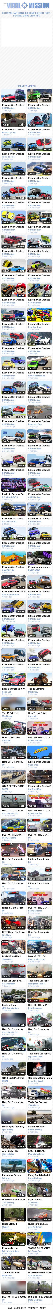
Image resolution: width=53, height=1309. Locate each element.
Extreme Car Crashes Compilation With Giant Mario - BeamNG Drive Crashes (14, 300)
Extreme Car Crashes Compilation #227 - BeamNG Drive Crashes (13, 275)
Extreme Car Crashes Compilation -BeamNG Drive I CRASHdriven (13, 129)
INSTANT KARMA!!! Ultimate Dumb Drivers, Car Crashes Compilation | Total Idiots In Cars (14, 956)
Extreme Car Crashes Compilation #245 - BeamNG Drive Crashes (13, 178)
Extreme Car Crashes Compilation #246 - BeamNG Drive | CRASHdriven (13, 251)
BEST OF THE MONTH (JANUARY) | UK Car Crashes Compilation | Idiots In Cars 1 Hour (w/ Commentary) (13, 835)
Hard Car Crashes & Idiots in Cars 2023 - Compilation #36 (12, 762)
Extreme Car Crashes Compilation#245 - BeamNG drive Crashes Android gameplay (14, 154)
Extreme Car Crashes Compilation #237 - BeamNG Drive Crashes (13, 348)
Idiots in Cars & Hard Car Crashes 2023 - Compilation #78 (12, 908)
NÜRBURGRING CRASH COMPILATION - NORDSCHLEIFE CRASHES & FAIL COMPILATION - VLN (14, 1200)
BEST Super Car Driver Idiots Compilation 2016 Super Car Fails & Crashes (14, 932)
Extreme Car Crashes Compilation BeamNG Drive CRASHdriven (13, 227)
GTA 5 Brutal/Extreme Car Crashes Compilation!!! (13, 1078)
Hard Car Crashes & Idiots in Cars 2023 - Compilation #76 (12, 859)
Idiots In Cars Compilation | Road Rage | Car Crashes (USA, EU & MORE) (12, 1005)
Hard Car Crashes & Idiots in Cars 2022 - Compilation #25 (12, 883)
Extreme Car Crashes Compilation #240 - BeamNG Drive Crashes (13, 446)
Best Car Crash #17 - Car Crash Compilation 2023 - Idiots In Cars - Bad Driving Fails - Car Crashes (14, 981)
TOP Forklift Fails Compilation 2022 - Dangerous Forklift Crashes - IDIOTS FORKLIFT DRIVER (12, 1272)
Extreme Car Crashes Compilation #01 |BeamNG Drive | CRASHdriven (13, 567)
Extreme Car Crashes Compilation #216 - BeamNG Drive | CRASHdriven (13, 421)
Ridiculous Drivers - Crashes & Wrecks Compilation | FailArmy (13, 1175)
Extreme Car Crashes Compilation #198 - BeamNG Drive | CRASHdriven (13, 105)
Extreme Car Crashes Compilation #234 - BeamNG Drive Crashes (13, 373)
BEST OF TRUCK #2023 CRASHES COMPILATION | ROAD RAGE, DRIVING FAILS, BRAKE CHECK (14, 1297)
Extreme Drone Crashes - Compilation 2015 (13, 1248)
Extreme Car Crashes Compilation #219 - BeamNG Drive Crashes (13, 616)
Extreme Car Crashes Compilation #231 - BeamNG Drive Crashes (13, 202)
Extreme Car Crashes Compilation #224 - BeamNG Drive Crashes (13, 324)
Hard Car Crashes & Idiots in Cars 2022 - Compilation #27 (12, 1102)
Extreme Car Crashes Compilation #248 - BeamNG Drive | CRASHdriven (13, 470)
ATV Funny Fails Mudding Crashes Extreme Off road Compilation (11, 1151)
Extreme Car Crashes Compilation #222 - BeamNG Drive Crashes (13, 664)
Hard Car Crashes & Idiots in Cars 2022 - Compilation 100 (12, 1029)
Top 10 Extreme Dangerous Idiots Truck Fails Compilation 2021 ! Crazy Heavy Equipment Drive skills (13, 713)
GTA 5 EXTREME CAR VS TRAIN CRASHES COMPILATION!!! (13, 786)
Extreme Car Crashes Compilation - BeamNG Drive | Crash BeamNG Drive (14, 519)
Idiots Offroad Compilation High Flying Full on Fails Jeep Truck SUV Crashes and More (11, 1224)
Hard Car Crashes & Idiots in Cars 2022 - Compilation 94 (12, 810)
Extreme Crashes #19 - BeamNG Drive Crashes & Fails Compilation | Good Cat (14, 689)
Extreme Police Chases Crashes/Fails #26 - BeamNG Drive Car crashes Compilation (14, 591)
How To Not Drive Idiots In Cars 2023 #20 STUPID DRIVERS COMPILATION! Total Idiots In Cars (14, 737)
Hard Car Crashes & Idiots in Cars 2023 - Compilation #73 (12, 1054)
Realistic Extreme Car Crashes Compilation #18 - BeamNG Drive (13, 494)
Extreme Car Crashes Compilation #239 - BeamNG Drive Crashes (13, 640)
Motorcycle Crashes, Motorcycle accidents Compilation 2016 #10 (13, 1127)
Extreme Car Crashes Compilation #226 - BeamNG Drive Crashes (13, 397)
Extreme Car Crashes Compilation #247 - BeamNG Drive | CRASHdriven (13, 543)
